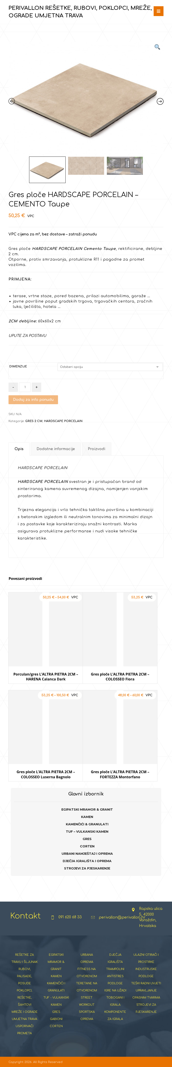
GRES (87, 839)
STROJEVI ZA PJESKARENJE (87, 868)
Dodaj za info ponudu (33, 400)
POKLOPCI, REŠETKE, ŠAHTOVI (24, 997)
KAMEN (87, 817)
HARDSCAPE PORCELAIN (63, 421)
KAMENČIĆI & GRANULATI (87, 824)
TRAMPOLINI (115, 969)
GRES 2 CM (33, 421)
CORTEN (87, 846)
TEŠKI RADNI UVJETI (146, 983)
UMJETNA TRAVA (24, 1019)
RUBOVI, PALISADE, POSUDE (24, 976)
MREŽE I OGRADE (25, 1011)
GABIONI (56, 1019)
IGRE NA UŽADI (115, 990)
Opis (19, 449)
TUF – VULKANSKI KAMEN (87, 832)
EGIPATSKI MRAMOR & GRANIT (87, 809)
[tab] (19, 448)
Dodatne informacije (56, 449)
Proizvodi (96, 449)
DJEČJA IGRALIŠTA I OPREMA (87, 861)
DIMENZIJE (18, 366)
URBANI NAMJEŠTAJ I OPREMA (87, 854)
